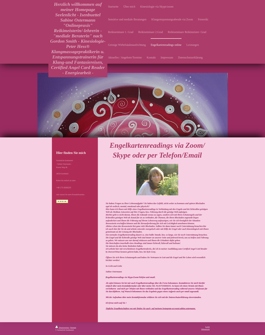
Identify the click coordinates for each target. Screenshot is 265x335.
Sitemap (73, 328)
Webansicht (205, 329)
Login (207, 327)
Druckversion (62, 328)
